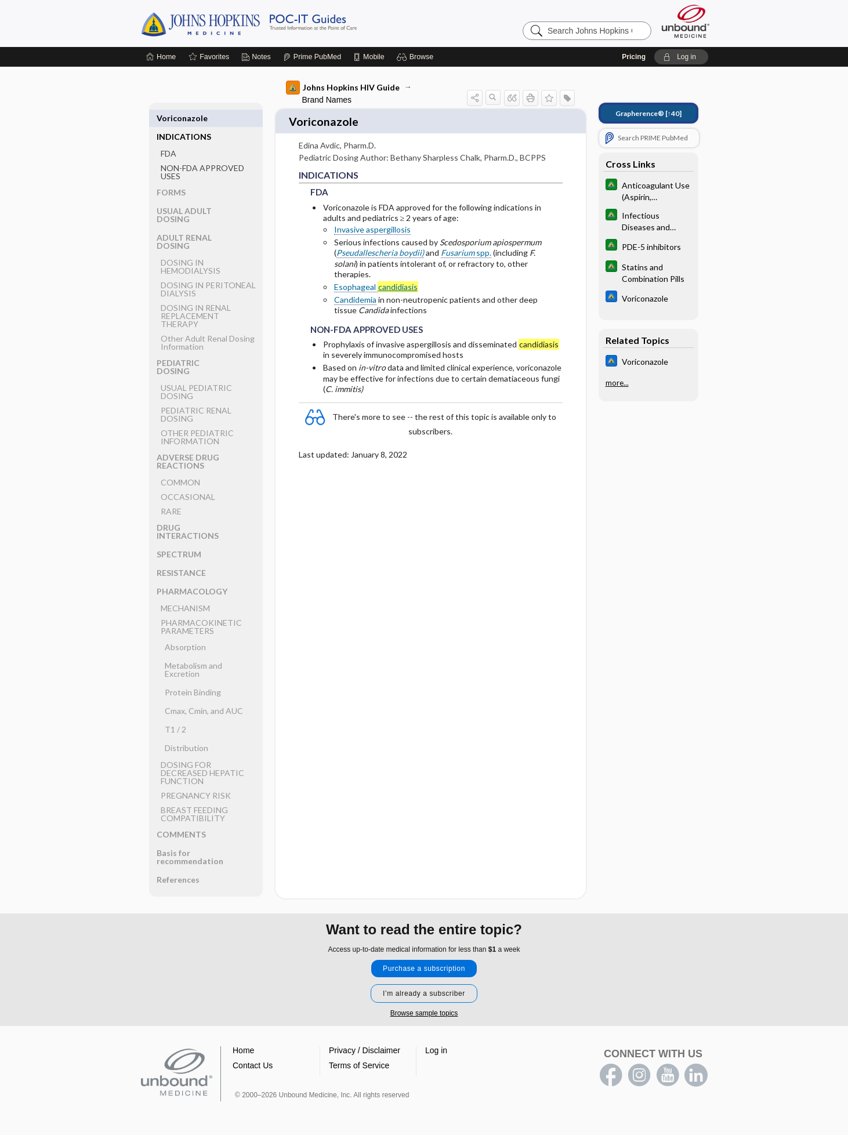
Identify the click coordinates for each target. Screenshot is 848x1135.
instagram (639, 1071)
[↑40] (648, 113)
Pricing (634, 57)
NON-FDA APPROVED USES (202, 153)
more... (617, 382)
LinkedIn (696, 1071)
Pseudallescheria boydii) (380, 249)
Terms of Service (359, 1061)
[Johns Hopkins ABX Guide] (648, 298)
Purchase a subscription (424, 964)
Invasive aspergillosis (372, 225)
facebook (610, 1071)
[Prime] (312, 57)
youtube (667, 1071)
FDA (168, 135)
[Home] (161, 57)
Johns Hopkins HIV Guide (343, 88)
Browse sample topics (424, 1009)
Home (243, 1046)
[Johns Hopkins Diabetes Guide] (648, 190)
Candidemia (355, 295)
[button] (417, 57)
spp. (466, 249)
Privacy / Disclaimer (364, 1046)
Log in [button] (436, 1046)
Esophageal (376, 283)
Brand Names (327, 99)
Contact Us (253, 1061)
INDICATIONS (184, 118)
